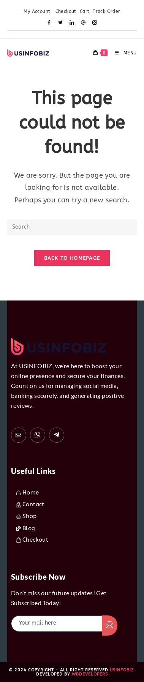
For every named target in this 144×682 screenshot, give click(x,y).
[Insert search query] (72, 227)
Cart (85, 11)
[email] (57, 623)
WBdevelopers (90, 674)
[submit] (110, 625)
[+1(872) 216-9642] (37, 435)
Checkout (65, 11)
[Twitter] (60, 23)
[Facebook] (49, 23)
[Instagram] (95, 23)
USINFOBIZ (122, 670)
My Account (38, 11)
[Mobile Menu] (123, 53)
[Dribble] (83, 23)
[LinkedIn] (72, 23)
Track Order (106, 11)
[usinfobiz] (56, 435)
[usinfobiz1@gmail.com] (18, 435)
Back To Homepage (72, 258)
